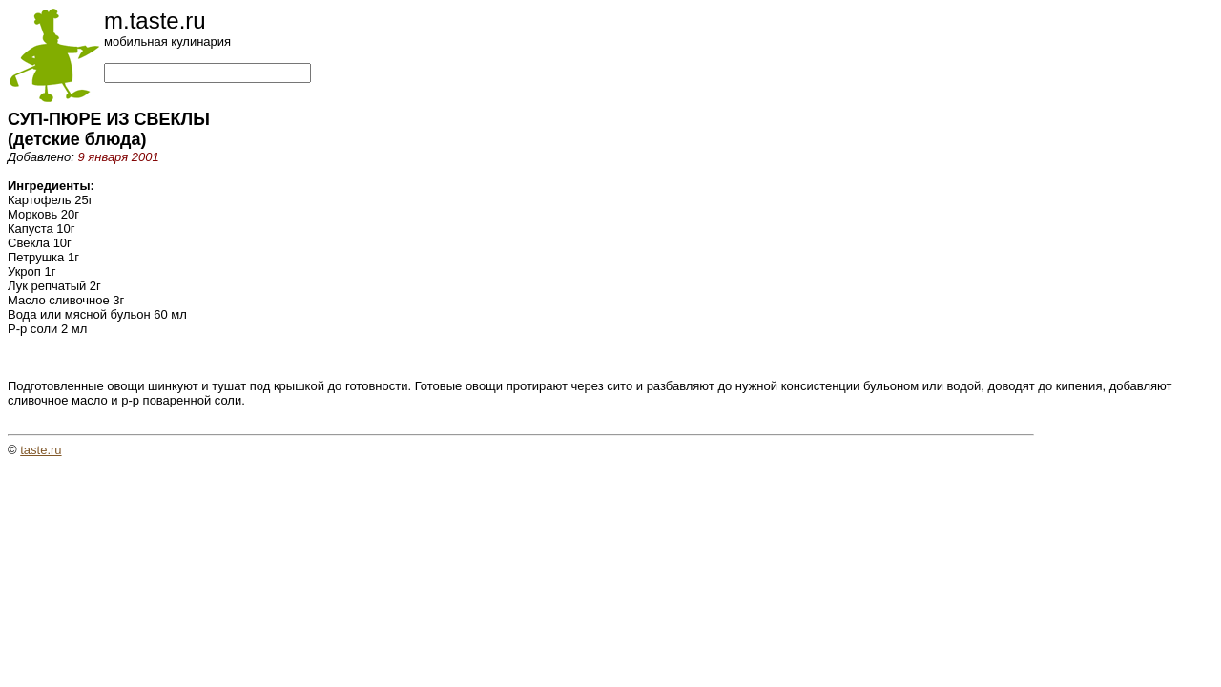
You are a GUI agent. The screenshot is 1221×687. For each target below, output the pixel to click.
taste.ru (40, 450)
